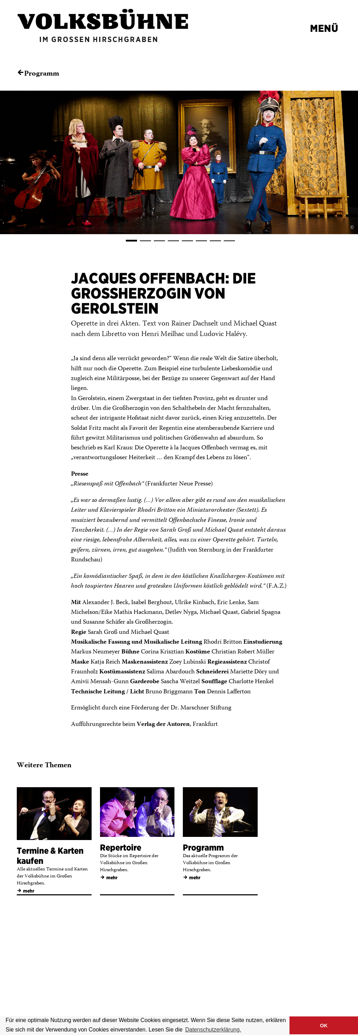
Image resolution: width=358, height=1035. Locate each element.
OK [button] (324, 1025)
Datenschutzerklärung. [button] (213, 1030)
